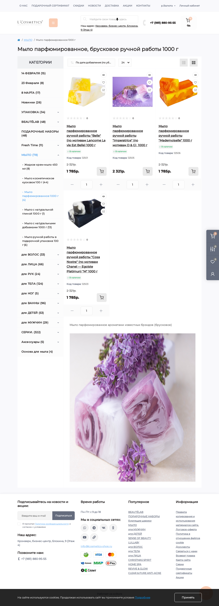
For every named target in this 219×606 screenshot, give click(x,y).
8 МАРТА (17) (30, 92)
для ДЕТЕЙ (135, 533)
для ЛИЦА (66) (32, 264)
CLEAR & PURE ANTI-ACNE (144, 573)
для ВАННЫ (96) (33, 303)
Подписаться (63, 515)
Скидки (78, 5)
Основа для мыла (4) (37, 351)
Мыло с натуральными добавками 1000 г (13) (39, 225)
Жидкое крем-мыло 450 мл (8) (39, 166)
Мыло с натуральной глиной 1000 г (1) (37, 211)
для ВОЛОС (135, 546)
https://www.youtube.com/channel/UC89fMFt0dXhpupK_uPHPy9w (84, 537)
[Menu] (53, 22)
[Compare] (104, 90)
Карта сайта (183, 559)
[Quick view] (104, 75)
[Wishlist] (104, 82)
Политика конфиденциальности (52, 524)
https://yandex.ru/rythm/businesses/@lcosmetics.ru (94, 537)
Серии (180, 564)
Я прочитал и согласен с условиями (46, 525)
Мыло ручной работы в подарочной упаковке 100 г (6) (40, 240)
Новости (94, 5)
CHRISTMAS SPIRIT (139, 559)
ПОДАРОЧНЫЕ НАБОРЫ (144, 516)
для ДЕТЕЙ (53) (32, 313)
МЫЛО (28, 39)
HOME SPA (134, 564)
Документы (183, 546)
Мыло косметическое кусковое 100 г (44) (38, 180)
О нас (23, 5)
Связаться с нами (186, 551)
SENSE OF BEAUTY (139, 538)
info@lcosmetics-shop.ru (96, 546)
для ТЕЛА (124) (32, 283)
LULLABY (133, 542)
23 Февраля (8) (32, 83)
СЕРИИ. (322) (31, 332)
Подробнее (142, 597)
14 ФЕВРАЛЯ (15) (33, 73)
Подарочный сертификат (50, 5)
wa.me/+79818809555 (84, 527)
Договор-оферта (186, 529)
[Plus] (101, 184)
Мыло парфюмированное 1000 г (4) (40, 195)
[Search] (85, 19)
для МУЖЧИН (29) (35, 322)
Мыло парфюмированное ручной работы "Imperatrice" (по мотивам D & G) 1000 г (130, 135)
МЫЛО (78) (29, 155)
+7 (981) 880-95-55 (163, 23)
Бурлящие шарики (139, 520)
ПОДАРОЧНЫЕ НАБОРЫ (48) (40, 133)
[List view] (184, 63)
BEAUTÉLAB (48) (33, 122)
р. (167, 6)
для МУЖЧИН (136, 529)
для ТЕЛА (134, 551)
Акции (127, 5)
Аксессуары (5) (32, 342)
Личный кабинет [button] (189, 5)
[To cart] (102, 171)
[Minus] (72, 184)
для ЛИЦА (134, 555)
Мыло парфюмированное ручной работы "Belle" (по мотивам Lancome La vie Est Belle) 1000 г (86, 135)
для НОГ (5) (30, 293)
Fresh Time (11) (32, 145)
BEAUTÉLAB (135, 512)
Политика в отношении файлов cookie (188, 538)
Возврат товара (185, 555)
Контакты (143, 5)
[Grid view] (194, 63)
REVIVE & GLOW (138, 568)
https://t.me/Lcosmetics (94, 527)
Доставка (112, 5)
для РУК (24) (30, 274)
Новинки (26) (31, 102)
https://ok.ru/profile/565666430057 (113, 527)
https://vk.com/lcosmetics (103, 527)
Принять (188, 597)
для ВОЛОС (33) (33, 254)
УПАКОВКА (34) (33, 112)
